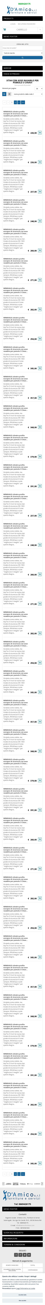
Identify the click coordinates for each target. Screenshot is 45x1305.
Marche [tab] (22, 68)
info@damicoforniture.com (25, 1225)
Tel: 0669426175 (22, 1204)
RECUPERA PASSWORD (26, 24)
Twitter (25, 1254)
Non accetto (22, 1300)
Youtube (29, 1254)
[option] (8, 1183)
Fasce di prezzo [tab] (22, 74)
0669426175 (24, 3)
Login (12, 24)
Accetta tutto (22, 1295)
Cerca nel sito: (23, 44)
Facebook (16, 1254)
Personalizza (6, 1288)
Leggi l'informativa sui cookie (25, 1288)
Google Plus (20, 1255)
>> (23, 102)
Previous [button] (3, 1183)
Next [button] (42, 1183)
